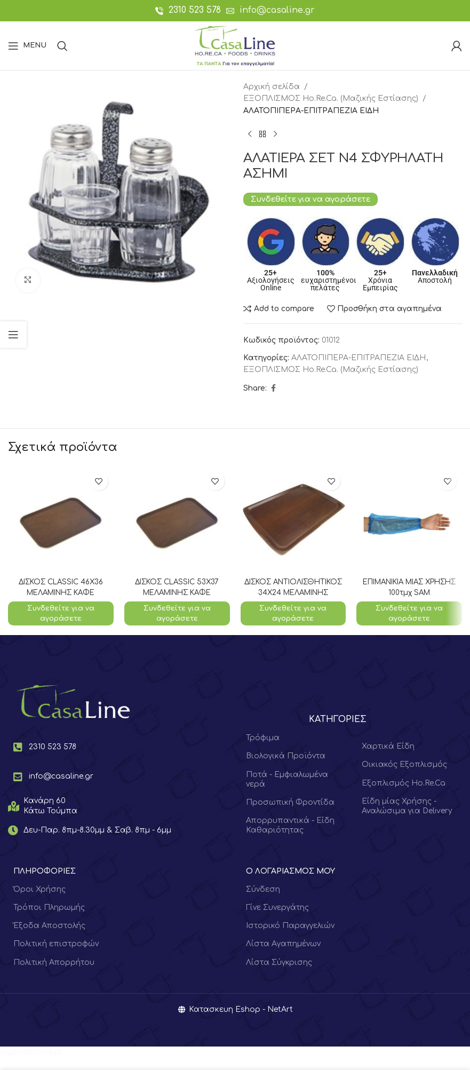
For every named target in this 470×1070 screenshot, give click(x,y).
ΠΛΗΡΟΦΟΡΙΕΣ (44, 882)
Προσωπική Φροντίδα (290, 814)
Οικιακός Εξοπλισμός (404, 776)
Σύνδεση (263, 901)
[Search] (62, 46)
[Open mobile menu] (27, 46)
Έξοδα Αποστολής (49, 937)
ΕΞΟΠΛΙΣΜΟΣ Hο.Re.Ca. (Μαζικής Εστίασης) (330, 98)
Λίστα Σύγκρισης (279, 974)
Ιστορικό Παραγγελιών (290, 937)
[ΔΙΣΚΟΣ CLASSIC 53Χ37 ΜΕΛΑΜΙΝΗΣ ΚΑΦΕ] (177, 519)
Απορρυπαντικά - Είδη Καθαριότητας (290, 836)
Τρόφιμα (263, 749)
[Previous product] (249, 134)
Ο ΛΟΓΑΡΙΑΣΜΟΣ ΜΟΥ (290, 882)
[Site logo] (235, 45)
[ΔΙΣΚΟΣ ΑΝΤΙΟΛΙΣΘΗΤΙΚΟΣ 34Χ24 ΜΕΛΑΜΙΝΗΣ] (293, 519)
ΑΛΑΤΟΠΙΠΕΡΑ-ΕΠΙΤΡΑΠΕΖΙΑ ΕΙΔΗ (311, 111)
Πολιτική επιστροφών (56, 955)
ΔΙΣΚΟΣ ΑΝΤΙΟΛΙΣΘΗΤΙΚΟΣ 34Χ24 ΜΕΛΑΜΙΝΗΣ (293, 592)
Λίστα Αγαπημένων (283, 955)
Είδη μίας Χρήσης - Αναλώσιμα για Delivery (407, 817)
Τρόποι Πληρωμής (49, 919)
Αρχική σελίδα (271, 87)
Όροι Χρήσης (39, 901)
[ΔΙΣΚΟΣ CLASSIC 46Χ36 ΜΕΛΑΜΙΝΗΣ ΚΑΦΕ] (61, 519)
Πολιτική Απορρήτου (53, 974)
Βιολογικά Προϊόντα (285, 768)
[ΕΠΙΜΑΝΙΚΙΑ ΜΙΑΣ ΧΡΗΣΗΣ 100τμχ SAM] (409, 519)
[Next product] (275, 134)
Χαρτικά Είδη (388, 758)
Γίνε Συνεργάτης (277, 919)
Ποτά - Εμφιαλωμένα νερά (287, 790)
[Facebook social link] (273, 388)
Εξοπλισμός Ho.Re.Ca (403, 794)
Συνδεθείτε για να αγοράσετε (310, 199)
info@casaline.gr (277, 10)
